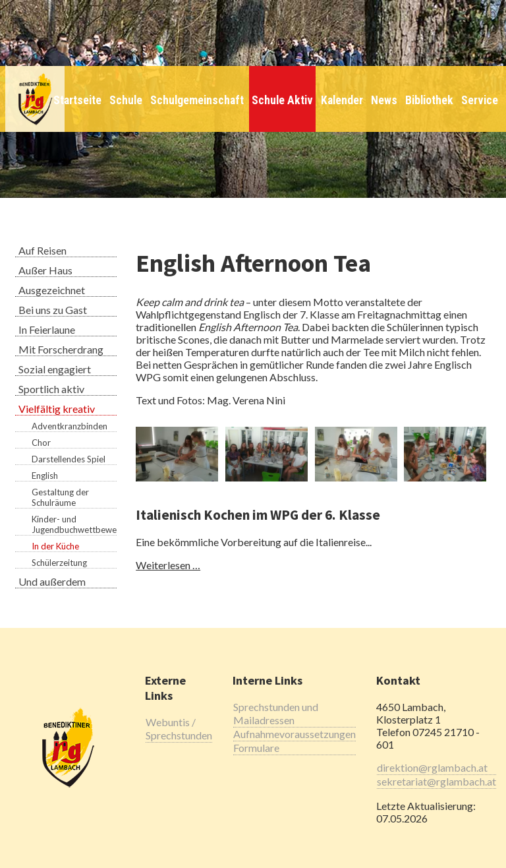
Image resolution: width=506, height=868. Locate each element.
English (45, 475)
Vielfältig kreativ (56, 408)
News (384, 100)
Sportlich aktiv (51, 389)
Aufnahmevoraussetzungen (294, 734)
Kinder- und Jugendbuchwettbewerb (74, 524)
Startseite (77, 100)
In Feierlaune (46, 329)
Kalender (342, 100)
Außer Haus (45, 270)
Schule (125, 100)
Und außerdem (52, 581)
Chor (41, 442)
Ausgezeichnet (51, 290)
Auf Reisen (42, 250)
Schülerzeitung (59, 562)
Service (479, 100)
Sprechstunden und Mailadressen (275, 713)
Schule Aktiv (282, 100)
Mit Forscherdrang (60, 349)
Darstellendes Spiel (68, 459)
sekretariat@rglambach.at (436, 781)
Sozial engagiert (54, 369)
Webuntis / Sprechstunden (179, 728)
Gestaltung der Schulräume (60, 497)
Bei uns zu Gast (52, 309)
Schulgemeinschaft (197, 100)
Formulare (256, 747)
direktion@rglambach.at (432, 767)
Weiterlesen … (168, 565)
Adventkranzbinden (69, 426)
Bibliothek (429, 100)
